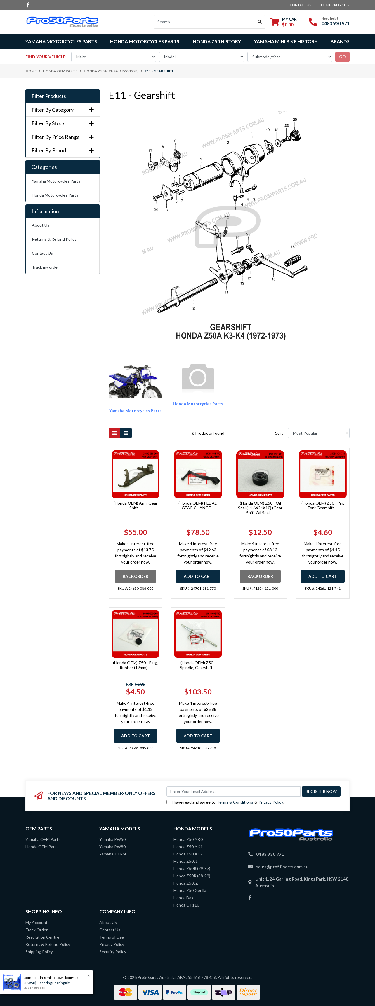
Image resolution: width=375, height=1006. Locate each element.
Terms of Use (111, 937)
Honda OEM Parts (41, 846)
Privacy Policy (270, 801)
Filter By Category (63, 110)
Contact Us (42, 253)
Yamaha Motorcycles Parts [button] (61, 41)
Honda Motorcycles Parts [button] (144, 41)
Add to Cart (198, 576)
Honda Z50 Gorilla (189, 890)
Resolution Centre (42, 937)
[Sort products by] (319, 433)
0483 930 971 (336, 23)
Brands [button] (340, 41)
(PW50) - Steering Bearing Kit (46, 983)
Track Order (36, 929)
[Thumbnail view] (114, 433)
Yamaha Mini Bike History (285, 41)
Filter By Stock (63, 123)
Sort (279, 433)
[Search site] (259, 22)
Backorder (135, 576)
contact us (300, 5)
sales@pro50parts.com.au (282, 866)
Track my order (45, 267)
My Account (36, 922)
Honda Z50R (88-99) (191, 875)
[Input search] (204, 22)
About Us (40, 225)
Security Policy (112, 951)
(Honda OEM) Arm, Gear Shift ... (135, 505)
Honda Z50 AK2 (188, 853)
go (342, 56)
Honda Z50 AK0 (188, 839)
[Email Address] (233, 791)
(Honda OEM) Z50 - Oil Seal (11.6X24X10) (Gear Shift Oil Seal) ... (260, 508)
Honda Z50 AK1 (188, 846)
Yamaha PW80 (112, 846)
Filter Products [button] (49, 96)
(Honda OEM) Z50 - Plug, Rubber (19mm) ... (135, 665)
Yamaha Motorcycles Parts (56, 181)
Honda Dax (183, 897)
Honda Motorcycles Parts (55, 195)
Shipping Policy (39, 951)
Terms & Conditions (235, 801)
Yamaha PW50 (112, 839)
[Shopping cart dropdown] (285, 21)
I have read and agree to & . (225, 802)
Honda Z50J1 (185, 861)
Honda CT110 (186, 904)
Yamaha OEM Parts (42, 839)
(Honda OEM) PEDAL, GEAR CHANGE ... (198, 505)
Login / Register (335, 5)
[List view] (126, 433)
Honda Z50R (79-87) (191, 868)
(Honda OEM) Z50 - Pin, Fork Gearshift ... (322, 505)
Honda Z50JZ (185, 883)
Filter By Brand (63, 150)
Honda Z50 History (217, 41)
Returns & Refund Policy (54, 239)
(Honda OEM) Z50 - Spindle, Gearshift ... (198, 665)
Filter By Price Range (63, 137)
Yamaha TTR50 (113, 853)
